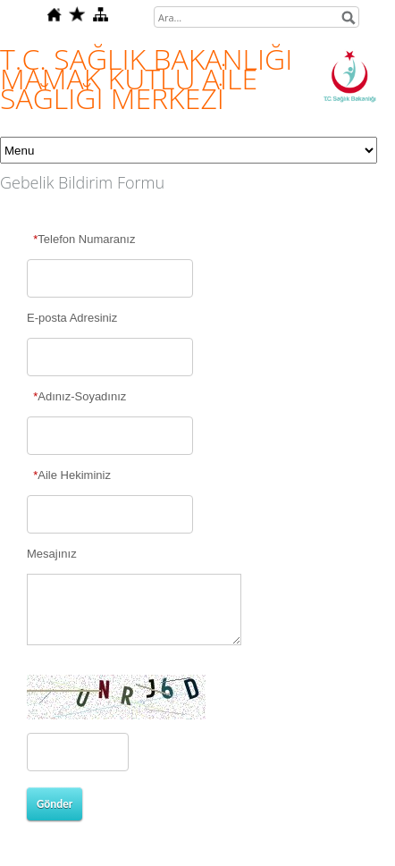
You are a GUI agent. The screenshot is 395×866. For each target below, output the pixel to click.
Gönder (54, 804)
